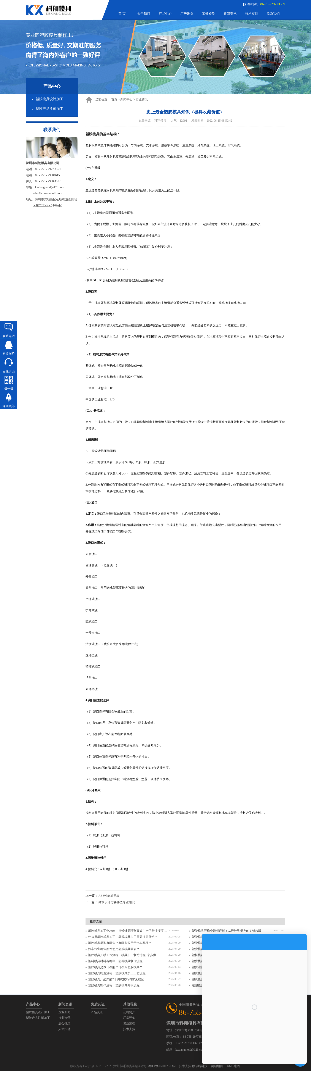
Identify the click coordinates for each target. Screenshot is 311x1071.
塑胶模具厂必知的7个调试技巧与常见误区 (116, 979)
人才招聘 (64, 1029)
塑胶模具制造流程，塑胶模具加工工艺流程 (117, 973)
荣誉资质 (208, 13)
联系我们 (273, 13)
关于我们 (143, 13)
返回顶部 (9, 406)
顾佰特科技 (199, 1066)
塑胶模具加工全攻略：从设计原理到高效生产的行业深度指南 (128, 930)
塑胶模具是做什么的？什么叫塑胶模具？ (115, 967)
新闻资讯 (230, 13)
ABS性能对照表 (108, 895)
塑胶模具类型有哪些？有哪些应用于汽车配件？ (120, 943)
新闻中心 (126, 99)
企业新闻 (64, 1012)
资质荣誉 (129, 1023)
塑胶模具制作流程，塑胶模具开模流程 (114, 985)
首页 (114, 99)
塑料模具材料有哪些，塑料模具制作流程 (115, 961)
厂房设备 (186, 13)
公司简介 (129, 1012)
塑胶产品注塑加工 (49, 109)
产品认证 (97, 1012)
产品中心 (165, 13)
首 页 (122, 13)
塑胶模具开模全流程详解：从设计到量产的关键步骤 (226, 930)
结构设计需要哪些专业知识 (116, 902)
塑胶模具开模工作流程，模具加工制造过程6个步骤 (122, 955)
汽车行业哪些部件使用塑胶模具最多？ (114, 949)
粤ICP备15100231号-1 (162, 1066)
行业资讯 (142, 99)
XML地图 (233, 1066)
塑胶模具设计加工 (49, 99)
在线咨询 (9, 371)
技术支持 (251, 13)
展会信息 (64, 1023)
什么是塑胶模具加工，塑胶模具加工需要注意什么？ (123, 937)
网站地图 (217, 1066)
